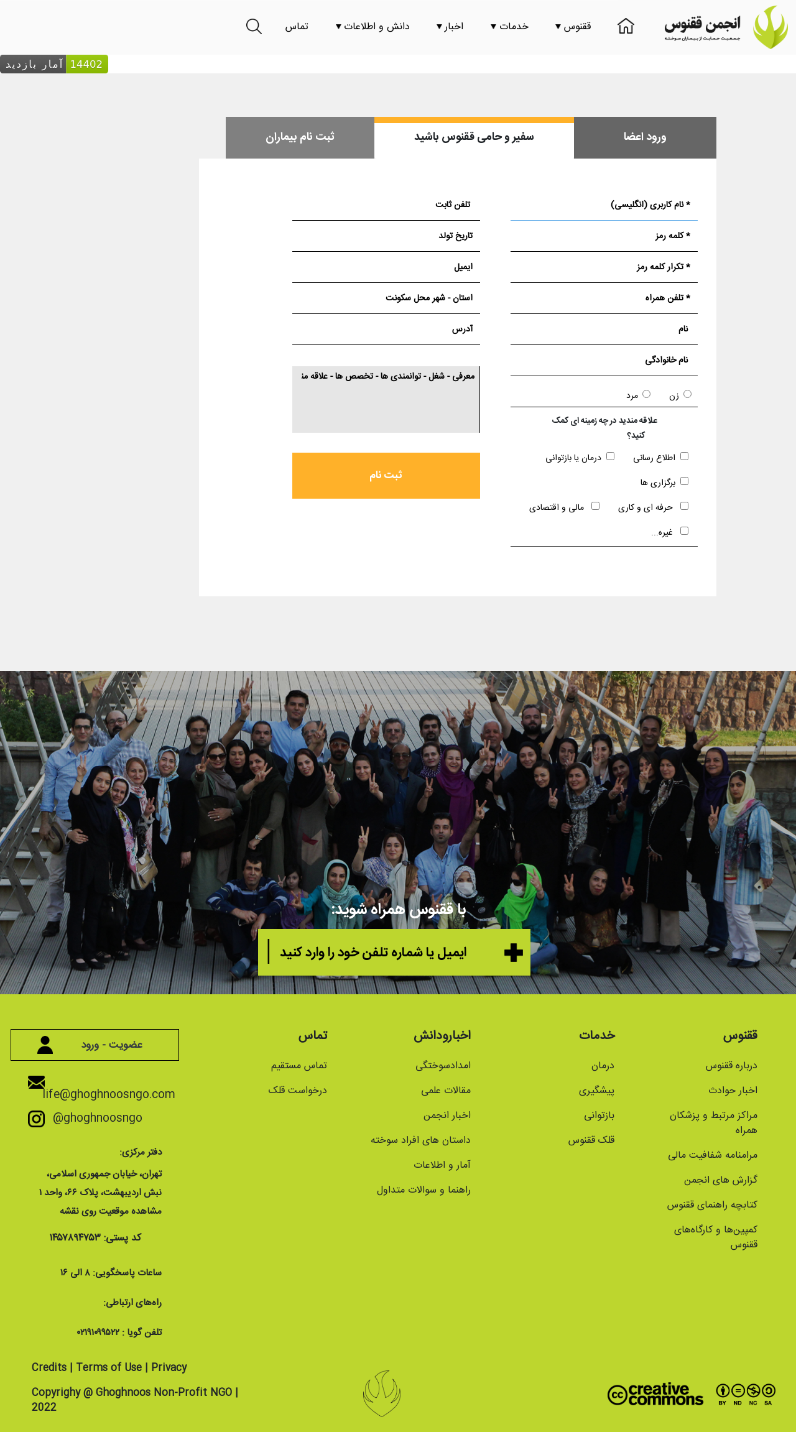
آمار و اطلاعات (442, 1165)
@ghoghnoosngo (92, 1118)
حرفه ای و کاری (653, 508)
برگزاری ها (664, 483)
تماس (296, 27)
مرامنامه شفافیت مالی (712, 1155)
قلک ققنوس (591, 1140)
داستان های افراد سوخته (421, 1140)
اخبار (450, 27)
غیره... (669, 532)
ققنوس (573, 27)
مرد (638, 396)
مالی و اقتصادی (564, 508)
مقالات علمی (446, 1091)
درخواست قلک (298, 1091)
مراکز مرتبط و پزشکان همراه (713, 1123)
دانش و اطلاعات (373, 27)
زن (680, 396)
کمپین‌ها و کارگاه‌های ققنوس (715, 1238)
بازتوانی (599, 1115)
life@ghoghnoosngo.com (108, 1090)
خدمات (510, 27)
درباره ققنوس (731, 1066)
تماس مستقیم (299, 1066)
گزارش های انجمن (720, 1180)
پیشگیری (596, 1091)
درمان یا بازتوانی (579, 458)
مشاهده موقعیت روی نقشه (111, 1211)
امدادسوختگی (443, 1066)
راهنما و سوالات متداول (424, 1190)
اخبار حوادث (732, 1091)
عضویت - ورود (95, 1045)
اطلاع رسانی (660, 458)
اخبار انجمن (447, 1115)
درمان (602, 1066)
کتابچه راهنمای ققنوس (712, 1205)
